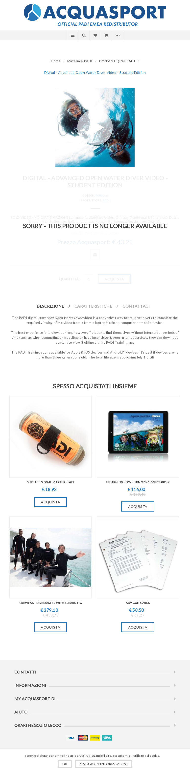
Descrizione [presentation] (50, 306)
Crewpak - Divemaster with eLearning (50, 603)
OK (65, 764)
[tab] (55, 306)
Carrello (106, 35)
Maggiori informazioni (104, 764)
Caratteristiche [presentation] (93, 306)
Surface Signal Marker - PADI (50, 482)
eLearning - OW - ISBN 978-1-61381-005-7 (138, 482)
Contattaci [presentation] (136, 306)
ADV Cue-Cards (138, 603)
